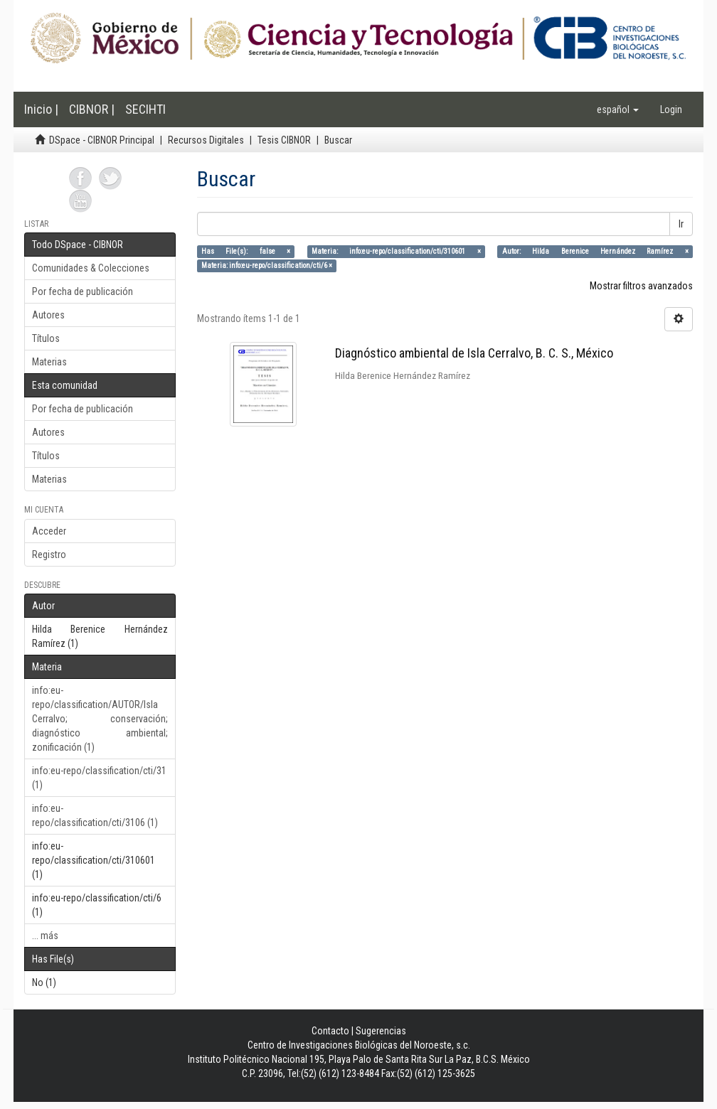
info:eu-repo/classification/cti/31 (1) (99, 778)
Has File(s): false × (245, 251)
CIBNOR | (92, 109)
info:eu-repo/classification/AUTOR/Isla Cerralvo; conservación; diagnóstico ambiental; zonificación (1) (100, 719)
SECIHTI (145, 109)
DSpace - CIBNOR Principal (101, 140)
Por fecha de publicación (82, 291)
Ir (681, 224)
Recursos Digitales (206, 140)
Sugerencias (381, 1030)
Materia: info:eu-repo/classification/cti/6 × (266, 265)
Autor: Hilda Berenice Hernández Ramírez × (595, 251)
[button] (617, 109)
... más (45, 935)
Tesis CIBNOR (284, 140)
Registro (49, 554)
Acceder (49, 531)
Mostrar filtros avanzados (641, 285)
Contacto (330, 1030)
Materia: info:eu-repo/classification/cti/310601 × (396, 251)
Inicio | (41, 109)
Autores (48, 315)
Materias (49, 362)
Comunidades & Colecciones (90, 268)
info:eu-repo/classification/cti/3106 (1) (95, 815)
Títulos (46, 338)
